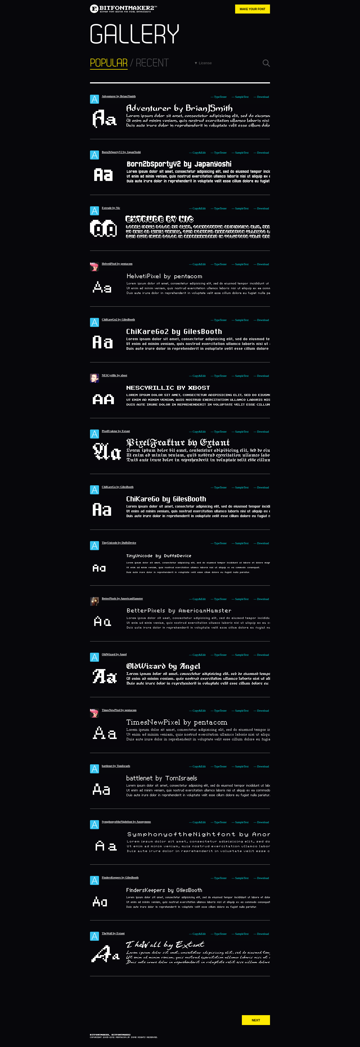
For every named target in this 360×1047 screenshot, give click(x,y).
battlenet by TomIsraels (116, 765)
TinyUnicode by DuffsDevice (119, 542)
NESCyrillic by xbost (114, 375)
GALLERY (134, 35)
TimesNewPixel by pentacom (119, 710)
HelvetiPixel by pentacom (117, 263)
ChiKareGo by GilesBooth (118, 486)
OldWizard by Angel (114, 654)
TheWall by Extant (113, 933)
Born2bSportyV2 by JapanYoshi (121, 152)
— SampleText (240, 96)
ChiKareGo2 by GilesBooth (118, 319)
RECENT (152, 63)
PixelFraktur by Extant (116, 431)
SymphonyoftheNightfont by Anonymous (126, 821)
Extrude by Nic (111, 207)
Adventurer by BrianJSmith (119, 96)
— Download (261, 96)
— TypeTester (218, 96)
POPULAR (109, 63)
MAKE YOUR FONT (253, 9)
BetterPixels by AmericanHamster (122, 598)
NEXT (256, 1020)
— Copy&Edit (197, 152)
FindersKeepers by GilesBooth (120, 877)
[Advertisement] (180, 993)
